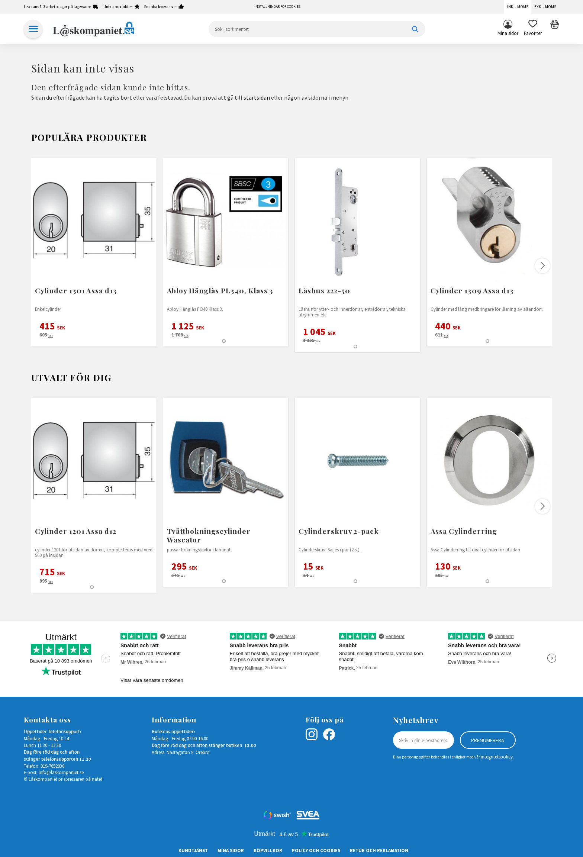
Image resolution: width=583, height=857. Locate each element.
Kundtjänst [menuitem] (193, 850)
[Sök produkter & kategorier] (317, 29)
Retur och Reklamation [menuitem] (379, 850)
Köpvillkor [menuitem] (268, 850)
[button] (533, 29)
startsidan (257, 97)
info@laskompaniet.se (61, 772)
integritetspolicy (497, 757)
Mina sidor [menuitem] (507, 33)
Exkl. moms (545, 6)
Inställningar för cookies (277, 6)
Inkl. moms (517, 6)
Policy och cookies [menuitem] (316, 850)
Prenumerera (487, 740)
